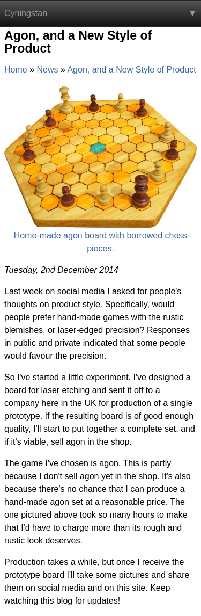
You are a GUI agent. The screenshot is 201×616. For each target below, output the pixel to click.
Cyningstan (25, 13)
